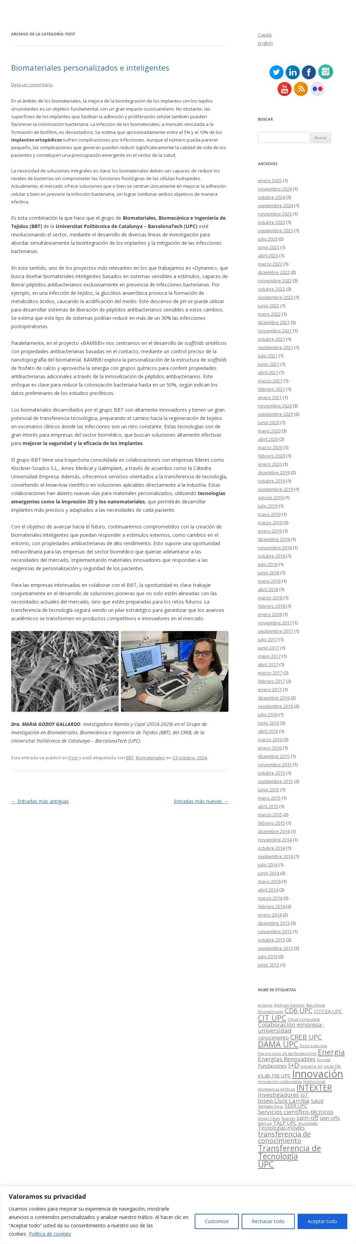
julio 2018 (267, 564)
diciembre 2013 (274, 923)
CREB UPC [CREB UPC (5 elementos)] (306, 1037)
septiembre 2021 (275, 347)
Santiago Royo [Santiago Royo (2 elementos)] (270, 1106)
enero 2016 (270, 748)
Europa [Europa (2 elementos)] (323, 1059)
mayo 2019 (269, 514)
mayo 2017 (269, 656)
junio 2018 (268, 573)
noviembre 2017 (275, 623)
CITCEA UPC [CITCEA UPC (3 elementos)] (328, 1011)
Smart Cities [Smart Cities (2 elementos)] (269, 1118)
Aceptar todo (322, 1221)
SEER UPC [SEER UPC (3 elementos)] (296, 1105)
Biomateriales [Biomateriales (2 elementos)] (270, 1011)
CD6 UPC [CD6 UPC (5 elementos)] (299, 1010)
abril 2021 (268, 372)
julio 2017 (267, 639)
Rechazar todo (268, 1221)
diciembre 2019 (274, 472)
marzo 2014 (270, 898)
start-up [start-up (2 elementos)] (265, 1123)
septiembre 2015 (275, 781)
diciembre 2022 (274, 272)
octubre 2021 (271, 339)
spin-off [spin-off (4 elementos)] (307, 1118)
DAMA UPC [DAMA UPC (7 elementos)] (278, 1044)
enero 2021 (270, 397)
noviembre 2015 (275, 764)
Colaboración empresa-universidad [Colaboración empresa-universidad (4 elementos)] (291, 1027)
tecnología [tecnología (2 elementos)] (307, 1123)
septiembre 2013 (275, 948)
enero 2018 (270, 614)
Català (265, 35)
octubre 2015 (271, 773)
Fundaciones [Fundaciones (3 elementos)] (272, 1066)
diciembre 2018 (274, 539)
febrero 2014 (271, 906)
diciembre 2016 (274, 698)
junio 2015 (268, 789)
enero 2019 (270, 531)
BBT (130, 757)
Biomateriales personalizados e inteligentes (90, 67)
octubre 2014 (271, 848)
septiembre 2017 (275, 631)
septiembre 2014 (275, 856)
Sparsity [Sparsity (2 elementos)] (288, 1118)
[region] (178, 1215)
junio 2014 (268, 873)
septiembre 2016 (275, 706)
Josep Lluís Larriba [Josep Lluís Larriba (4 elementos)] (283, 1101)
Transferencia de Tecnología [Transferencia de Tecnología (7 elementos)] (289, 1152)
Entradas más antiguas (40, 801)
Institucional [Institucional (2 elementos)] (314, 1081)
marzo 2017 (270, 673)
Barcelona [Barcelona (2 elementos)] (315, 1005)
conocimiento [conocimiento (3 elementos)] (273, 1037)
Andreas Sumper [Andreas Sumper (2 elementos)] (289, 1005)
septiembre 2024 (275, 205)
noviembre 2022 (275, 280)
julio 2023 (267, 239)
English (265, 43)
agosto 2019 (270, 497)
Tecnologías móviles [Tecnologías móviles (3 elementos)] (281, 1127)
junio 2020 (268, 422)
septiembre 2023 (275, 230)
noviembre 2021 (275, 331)
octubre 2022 (271, 289)
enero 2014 (270, 915)
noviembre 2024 (275, 189)
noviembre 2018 (275, 547)
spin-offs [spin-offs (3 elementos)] (330, 1118)
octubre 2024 (271, 197)
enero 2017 (270, 689)
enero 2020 (270, 464)
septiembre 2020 (275, 414)
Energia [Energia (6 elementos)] (331, 1052)
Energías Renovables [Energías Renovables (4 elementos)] (287, 1059)
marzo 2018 (270, 598)
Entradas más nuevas (201, 801)
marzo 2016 (270, 739)
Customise (217, 1221)
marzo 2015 (270, 814)
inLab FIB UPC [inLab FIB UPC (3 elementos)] (274, 1075)
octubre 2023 (271, 222)
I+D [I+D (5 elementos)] (293, 1065)
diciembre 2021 (274, 322)
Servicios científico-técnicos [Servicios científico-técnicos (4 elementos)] (295, 1112)
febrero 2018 (271, 606)
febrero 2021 (271, 389)
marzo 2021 (270, 381)
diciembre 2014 (274, 831)
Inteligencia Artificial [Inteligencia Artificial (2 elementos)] (276, 1089)
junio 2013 (268, 965)
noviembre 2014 (275, 840)
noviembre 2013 (275, 931)
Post (73, 757)
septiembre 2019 (275, 489)
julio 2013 (267, 956)
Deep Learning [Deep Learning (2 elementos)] (313, 1045)
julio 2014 (267, 865)
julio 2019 (267, 506)
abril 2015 (268, 806)
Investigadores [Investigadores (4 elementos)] (278, 1095)
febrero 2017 (271, 681)
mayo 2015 (269, 798)
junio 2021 (268, 364)
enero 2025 (270, 180)
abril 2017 (268, 664)
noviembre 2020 (275, 406)
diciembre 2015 (274, 756)
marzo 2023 (270, 264)
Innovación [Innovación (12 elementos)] (317, 1074)
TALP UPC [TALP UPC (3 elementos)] (285, 1123)
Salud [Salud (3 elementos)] (317, 1101)
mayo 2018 (269, 581)
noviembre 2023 (275, 214)
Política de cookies (50, 1233)
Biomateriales (150, 757)
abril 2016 (268, 731)
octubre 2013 (271, 940)
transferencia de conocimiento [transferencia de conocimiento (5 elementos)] (284, 1137)
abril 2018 (268, 589)
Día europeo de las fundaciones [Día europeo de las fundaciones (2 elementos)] (287, 1053)
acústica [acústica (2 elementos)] (265, 1005)
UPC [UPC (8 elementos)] (266, 1164)
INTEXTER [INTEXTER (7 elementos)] (314, 1087)
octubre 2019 (271, 481)
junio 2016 (268, 723)
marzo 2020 (270, 447)
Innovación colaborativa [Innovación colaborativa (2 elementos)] (280, 1081)
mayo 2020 (269, 431)
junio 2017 (268, 648)
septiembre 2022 (275, 297)
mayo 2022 (269, 314)
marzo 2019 (270, 522)
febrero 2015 (271, 823)
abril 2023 (268, 255)
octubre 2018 (271, 556)
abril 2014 (268, 890)
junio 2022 (268, 305)
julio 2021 (267, 356)
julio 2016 (267, 714)
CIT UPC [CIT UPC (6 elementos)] (272, 1018)
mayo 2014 (269, 881)
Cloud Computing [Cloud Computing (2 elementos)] (303, 1019)
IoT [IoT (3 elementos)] (304, 1095)
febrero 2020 (271, 456)
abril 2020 (268, 439)
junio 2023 (268, 247)
